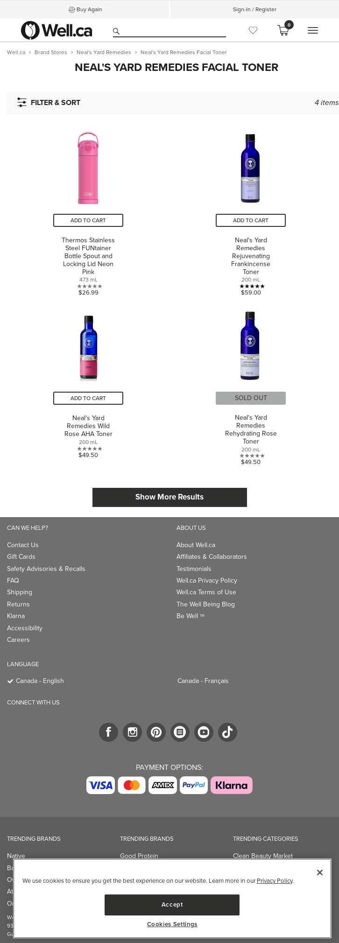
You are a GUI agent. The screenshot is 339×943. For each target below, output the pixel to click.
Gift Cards (21, 557)
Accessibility (24, 628)
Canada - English (40, 681)
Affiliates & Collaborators (212, 557)
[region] (172, 898)
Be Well (191, 616)
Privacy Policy (274, 880)
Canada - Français (203, 681)
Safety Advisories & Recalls (46, 569)
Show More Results (169, 497)
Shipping (19, 592)
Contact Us (23, 545)
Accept (172, 904)
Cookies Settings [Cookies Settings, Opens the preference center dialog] (172, 924)
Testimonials (194, 569)
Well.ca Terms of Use (206, 592)
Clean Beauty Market (263, 856)
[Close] (320, 872)
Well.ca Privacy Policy (207, 580)
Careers (18, 640)
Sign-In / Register (254, 9)
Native (16, 856)
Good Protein (139, 856)
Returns (18, 604)
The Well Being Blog (206, 604)
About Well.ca (196, 545)
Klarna (16, 616)
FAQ (13, 580)
